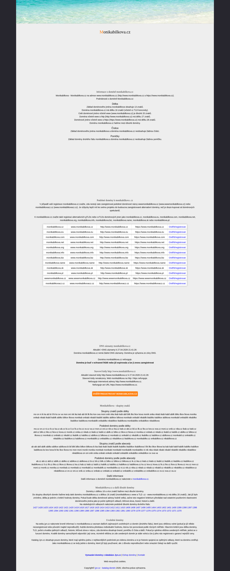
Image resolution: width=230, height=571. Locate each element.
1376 (148, 511)
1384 (107, 511)
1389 (81, 511)
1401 (169, 507)
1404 (153, 507)
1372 (169, 511)
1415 (97, 507)
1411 (117, 507)
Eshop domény (129, 555)
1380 (128, 511)
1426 (40, 507)
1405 (148, 507)
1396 (194, 507)
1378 (138, 511)
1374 (158, 511)
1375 (153, 511)
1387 (92, 511)
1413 (107, 507)
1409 (128, 507)
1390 (76, 511)
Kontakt (141, 555)
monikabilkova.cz (140, 479)
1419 (76, 507)
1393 (61, 511)
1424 (50, 507)
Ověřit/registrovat (177, 227)
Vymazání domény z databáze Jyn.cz (103, 555)
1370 (179, 511)
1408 (133, 507)
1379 (133, 511)
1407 (138, 507)
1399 (179, 507)
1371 (174, 511)
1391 (71, 511)
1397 (189, 507)
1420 (71, 507)
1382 (117, 511)
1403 (158, 507)
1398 (184, 507)
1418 (81, 507)
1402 (163, 507)
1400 (174, 507)
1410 (122, 507)
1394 (56, 511)
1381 (122, 511)
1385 (102, 511)
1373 (163, 511)
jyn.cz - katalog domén (105, 568)
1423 (56, 507)
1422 (61, 507)
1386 (97, 511)
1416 (92, 507)
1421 (66, 507)
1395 (50, 511)
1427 (35, 507)
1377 (143, 511)
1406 (143, 507)
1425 (45, 507)
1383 (112, 511)
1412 (112, 507)
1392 (66, 511)
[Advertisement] (115, 61)
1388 (86, 511)
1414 (102, 507)
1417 (86, 507)
